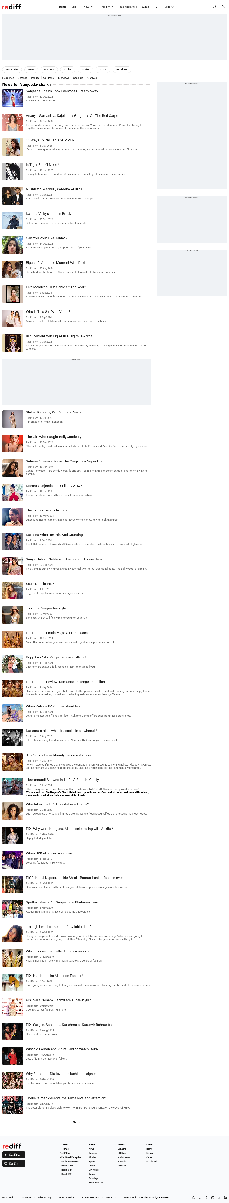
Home (62, 6)
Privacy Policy (44, 1197)
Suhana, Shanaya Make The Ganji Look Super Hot (64, 461)
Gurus (145, 6)
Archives (92, 77)
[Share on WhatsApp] (193, 1198)
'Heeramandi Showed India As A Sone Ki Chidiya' (63, 780)
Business (49, 69)
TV (155, 6)
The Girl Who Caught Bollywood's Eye (54, 437)
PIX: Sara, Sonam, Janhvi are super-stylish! (59, 1000)
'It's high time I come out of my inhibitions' (58, 927)
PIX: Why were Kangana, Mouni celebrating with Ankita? (69, 829)
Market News (124, 1157)
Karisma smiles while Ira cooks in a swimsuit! (61, 731)
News (88, 6)
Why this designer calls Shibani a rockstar (58, 951)
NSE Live (122, 1153)
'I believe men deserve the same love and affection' (66, 1098)
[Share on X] (200, 1198)
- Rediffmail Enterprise (70, 1157)
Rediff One (65, 1153)
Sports (102, 69)
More (169, 6)
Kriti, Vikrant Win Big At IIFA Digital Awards (59, 336)
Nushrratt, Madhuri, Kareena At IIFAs (54, 189)
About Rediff (8, 1197)
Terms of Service (66, 1197)
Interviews (63, 77)
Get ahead (122, 69)
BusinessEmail (128, 6)
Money (107, 6)
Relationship (152, 1161)
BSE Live (122, 1149)
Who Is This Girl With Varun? (48, 312)
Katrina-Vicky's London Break (48, 214)
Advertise (26, 1197)
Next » (77, 1122)
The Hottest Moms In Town (47, 510)
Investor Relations (90, 1197)
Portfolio (122, 1166)
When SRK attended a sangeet (49, 853)
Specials (78, 77)
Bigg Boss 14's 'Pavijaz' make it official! (56, 657)
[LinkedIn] (225, 1198)
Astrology (93, 1178)
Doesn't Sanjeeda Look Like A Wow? (54, 486)
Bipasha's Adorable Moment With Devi (55, 263)
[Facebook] (206, 1198)
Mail (74, 6)
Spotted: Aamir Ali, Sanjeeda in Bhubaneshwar (62, 902)
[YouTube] (219, 1198)
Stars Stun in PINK (40, 584)
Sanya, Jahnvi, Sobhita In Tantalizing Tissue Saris (64, 559)
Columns (48, 77)
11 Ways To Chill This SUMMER (50, 140)
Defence (22, 77)
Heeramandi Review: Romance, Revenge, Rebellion (65, 682)
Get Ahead (94, 1170)
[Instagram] (212, 1198)
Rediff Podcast (96, 1182)
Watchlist (122, 1161)
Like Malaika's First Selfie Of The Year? (56, 287)
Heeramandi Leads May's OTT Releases (57, 633)
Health (149, 1149)
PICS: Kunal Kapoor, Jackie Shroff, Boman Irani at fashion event (75, 878)
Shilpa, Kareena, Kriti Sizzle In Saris (53, 412)
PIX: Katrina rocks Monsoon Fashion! (54, 976)
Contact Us (111, 1197)
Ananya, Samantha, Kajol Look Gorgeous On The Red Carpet (72, 116)
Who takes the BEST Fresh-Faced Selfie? (57, 804)
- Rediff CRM (66, 1170)
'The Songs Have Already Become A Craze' (59, 755)
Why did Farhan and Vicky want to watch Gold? (62, 1049)
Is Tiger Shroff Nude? (42, 165)
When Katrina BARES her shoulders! (54, 706)
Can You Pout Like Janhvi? (46, 238)
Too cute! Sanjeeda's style (46, 608)
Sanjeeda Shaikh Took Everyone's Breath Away (62, 91)
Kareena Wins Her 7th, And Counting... (55, 535)
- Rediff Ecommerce (69, 1161)
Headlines (8, 77)
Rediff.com (137, 1197)
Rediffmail (64, 1149)
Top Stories (12, 69)
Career (149, 1157)
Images (35, 77)
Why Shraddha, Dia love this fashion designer (61, 1074)
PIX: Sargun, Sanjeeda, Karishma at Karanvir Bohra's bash (70, 1025)
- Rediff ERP (66, 1174)
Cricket (68, 69)
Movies (85, 69)
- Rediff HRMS (66, 1166)
